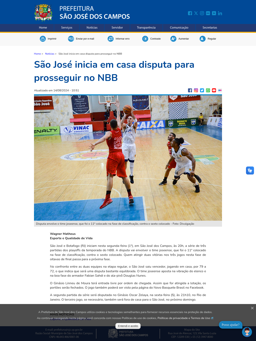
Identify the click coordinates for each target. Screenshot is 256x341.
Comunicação (179, 27)
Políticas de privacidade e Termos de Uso (184, 318)
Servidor (117, 27)
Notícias (92, 27)
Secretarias (210, 27)
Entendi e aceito (128, 326)
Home (43, 27)
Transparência (146, 27)
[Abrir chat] (247, 332)
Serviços (66, 27)
